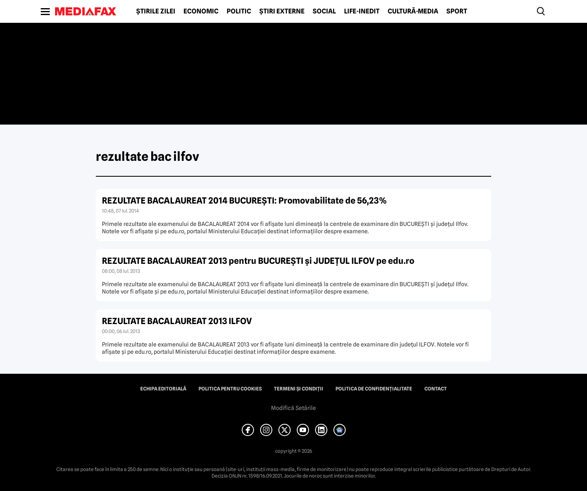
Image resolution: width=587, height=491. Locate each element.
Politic (239, 11)
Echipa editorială (163, 389)
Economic (200, 11)
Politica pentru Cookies (230, 389)
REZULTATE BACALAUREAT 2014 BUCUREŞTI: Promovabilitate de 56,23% (244, 200)
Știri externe (282, 11)
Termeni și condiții (298, 389)
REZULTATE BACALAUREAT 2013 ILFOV (177, 321)
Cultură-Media (413, 11)
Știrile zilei (155, 11)
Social (324, 11)
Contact (435, 389)
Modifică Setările (293, 408)
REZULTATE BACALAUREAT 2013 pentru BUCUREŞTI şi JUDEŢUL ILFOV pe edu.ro (258, 261)
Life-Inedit (362, 11)
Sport (456, 11)
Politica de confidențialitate (373, 389)
